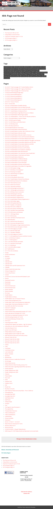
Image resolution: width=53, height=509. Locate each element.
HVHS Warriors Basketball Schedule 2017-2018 (16, 315)
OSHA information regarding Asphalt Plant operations (18, 366)
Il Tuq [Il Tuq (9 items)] (34, 72)
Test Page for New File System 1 (12, 407)
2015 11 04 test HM (10, 103)
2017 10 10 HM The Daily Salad (12, 230)
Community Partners (10, 273)
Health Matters (8, 295)
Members (7, 355)
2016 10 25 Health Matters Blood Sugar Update (16, 114)
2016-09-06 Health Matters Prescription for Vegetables (18, 166)
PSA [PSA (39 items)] (27, 76)
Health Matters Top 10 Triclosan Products (15, 298)
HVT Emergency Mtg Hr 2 (11, 40)
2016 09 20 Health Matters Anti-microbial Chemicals (17, 107)
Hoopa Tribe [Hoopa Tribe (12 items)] (18, 72)
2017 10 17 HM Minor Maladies (12, 232)
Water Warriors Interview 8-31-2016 (13, 423)
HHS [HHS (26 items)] (38, 70)
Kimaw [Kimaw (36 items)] (45, 72)
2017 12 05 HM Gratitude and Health (14, 241)
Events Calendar (9, 289)
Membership (8, 357)
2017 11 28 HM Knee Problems (12, 238)
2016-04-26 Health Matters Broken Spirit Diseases (17, 146)
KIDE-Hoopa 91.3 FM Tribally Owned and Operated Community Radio (21, 431)
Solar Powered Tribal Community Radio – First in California (19, 390)
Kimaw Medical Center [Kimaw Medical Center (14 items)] (8, 74)
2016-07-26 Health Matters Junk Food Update (16, 160)
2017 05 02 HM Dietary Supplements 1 (14, 195)
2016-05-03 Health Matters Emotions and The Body (17, 148)
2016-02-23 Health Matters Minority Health (15, 133)
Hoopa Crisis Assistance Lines (27, 439)
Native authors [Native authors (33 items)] (14, 76)
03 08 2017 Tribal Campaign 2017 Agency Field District (18, 89)
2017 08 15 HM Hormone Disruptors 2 (14, 221)
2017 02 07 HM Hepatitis (11, 175)
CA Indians (7, 258)
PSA (6, 385)
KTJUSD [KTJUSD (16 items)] (15, 74)
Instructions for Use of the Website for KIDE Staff (16, 326)
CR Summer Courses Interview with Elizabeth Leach (17, 276)
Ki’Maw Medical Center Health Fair (13, 331)
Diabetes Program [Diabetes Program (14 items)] (33, 68)
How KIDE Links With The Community (14, 306)
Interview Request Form (11, 328)
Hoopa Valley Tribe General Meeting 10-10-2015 (16, 304)
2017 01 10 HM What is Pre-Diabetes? (14, 170)
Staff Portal (7, 400)
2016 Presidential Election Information (14, 127)
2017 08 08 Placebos (10, 219)
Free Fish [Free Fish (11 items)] (22, 70)
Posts (6, 379)
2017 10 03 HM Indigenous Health (13, 228)
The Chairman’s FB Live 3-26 (12, 33)
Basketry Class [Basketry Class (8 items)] (28, 67)
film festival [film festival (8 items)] (16, 70)
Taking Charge (8, 401)
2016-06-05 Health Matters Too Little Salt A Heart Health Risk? (20, 153)
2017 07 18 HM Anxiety (10, 216)
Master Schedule (9, 354)
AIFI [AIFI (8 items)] (4, 67)
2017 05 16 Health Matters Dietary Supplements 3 (17, 199)
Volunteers (7, 420)
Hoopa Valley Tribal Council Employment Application (17, 302)
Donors (7, 278)
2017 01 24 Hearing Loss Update (13, 171)
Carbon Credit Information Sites (12, 269)
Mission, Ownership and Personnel (10, 449)
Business (7, 256)
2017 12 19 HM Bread (10, 245)
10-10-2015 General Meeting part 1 (13, 94)
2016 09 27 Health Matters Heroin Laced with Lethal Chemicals (20, 109)
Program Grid (8, 381)
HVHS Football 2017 (10, 309)
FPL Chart (7, 293)
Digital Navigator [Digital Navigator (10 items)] (41, 68)
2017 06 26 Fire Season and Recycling (14, 208)
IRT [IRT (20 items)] (42, 72)
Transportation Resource (11, 411)
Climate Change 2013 (10, 271)
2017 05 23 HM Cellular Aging (12, 201)
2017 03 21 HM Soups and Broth (13, 186)
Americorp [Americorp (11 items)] (8, 67)
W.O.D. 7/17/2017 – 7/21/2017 (12, 422)
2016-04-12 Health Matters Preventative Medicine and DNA (19, 144)
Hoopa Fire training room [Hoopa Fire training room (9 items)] (9, 72)
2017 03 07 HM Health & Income (13, 182)
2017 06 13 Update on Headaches (13, 205)
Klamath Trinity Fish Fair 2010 (12, 343)
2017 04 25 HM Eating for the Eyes (13, 194)
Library (6, 344)
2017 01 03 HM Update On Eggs (12, 168)
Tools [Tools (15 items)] (41, 76)
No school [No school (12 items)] (23, 76)
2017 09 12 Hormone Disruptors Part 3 (14, 223)
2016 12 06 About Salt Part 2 (12, 125)
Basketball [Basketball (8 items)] (22, 67)
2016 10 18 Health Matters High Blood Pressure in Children (19, 113)
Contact (7, 274)
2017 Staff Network (9, 249)
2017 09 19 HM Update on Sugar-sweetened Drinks (17, 225)
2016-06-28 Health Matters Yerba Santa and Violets (17, 155)
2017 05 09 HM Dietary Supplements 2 (14, 197)
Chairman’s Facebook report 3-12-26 (14, 36)
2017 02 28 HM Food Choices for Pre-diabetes (16, 181)
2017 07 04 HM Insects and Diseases (14, 212)
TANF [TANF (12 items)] (38, 76)
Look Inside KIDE (9, 352)
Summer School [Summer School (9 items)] (32, 76)
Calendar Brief (8, 262)
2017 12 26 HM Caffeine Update (13, 247)
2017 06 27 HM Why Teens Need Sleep (14, 210)
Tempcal (7, 403)
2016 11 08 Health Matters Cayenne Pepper (15, 118)
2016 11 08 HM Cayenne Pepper (13, 120)
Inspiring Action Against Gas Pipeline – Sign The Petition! (18, 324)
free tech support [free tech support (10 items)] (28, 70)
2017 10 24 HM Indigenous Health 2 (13, 234)
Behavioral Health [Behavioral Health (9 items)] (36, 67)
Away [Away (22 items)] (13, 67)
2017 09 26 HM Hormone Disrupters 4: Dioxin (16, 227)
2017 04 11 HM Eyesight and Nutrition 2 (14, 190)
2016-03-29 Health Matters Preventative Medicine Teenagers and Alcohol (22, 140)
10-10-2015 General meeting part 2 (13, 96)
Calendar (7, 260)
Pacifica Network (9, 368)
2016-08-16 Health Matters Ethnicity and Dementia (17, 164)
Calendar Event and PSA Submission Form (15, 265)
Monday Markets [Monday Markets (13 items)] (40, 74)
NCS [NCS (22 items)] (19, 76)
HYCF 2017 (7, 320)
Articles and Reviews (10, 254)
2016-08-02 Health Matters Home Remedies (16, 162)
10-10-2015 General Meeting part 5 (13, 100)
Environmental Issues (10, 285)
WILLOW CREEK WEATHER (26, 499)
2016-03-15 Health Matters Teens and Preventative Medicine (19, 137)
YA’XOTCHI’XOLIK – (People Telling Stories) (15, 429)
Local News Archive (9, 350)
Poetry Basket (8, 376)
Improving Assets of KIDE (11, 322)
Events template (9, 291)
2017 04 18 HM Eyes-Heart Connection (14, 192)
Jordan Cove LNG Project (11, 330)
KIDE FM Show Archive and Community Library (16, 335)
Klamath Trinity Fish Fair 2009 (12, 341)
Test (6, 405)
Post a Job (7, 377)
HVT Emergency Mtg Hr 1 (11, 38)
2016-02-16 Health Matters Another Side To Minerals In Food (19, 131)
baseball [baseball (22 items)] (17, 67)
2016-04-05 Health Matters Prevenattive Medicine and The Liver (20, 142)
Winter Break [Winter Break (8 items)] (7, 78)
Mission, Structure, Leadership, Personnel (15, 359)
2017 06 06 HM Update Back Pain (13, 203)
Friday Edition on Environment (12, 34)
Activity (7, 252)
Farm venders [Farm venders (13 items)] (7, 70)
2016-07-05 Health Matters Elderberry (14, 157)
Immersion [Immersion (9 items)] (39, 72)
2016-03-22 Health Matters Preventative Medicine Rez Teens (19, 138)
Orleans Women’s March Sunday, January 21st (16, 365)
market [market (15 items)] (34, 74)
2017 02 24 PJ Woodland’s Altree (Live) (14, 177)
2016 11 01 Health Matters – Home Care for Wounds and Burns (20, 116)
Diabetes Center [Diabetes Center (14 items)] (14, 68)
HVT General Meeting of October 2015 (14, 319)
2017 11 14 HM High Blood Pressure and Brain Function (18, 236)
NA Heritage (8, 361)
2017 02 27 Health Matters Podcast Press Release (17, 179)
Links (6, 346)
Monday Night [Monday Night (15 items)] (7, 76)
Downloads (7, 282)
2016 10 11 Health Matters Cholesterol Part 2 (16, 111)
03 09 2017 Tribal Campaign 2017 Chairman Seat (17, 91)
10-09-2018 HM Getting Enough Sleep (14, 92)
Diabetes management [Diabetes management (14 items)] (23, 68)
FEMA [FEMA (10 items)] (12, 70)
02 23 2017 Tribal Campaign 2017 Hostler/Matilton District (19, 87)
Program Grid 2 (8, 383)
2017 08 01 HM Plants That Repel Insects (15, 217)
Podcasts (7, 374)
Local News (8, 348)
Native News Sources (10, 363)
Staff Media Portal (9, 398)
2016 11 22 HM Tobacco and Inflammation (15, 122)
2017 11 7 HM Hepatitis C (11, 240)
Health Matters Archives (11, 297)
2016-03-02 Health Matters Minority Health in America (18, 135)
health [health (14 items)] (34, 70)
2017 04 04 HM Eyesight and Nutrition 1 (14, 188)
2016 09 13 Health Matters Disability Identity (16, 105)
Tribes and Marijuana (10, 412)
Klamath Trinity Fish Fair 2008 (12, 339)
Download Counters (10, 280)
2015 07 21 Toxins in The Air (12, 102)
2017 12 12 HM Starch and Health (13, 243)
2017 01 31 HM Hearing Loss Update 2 (14, 173)
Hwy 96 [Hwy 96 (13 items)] (31, 72)
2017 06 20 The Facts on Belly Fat (13, 206)
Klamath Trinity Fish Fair (11, 337)
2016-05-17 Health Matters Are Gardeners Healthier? (18, 149)
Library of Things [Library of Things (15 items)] (28, 74)
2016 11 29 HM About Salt (11, 124)
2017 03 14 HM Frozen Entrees (12, 184)
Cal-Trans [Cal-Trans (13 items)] (43, 67)
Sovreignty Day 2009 (10, 394)
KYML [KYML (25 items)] (22, 74)
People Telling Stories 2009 (11, 372)
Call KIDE (7, 267)
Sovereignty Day (9, 392)
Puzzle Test (7, 387)
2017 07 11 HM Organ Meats (12, 214)
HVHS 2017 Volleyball (10, 308)
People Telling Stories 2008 (11, 370)
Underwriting (8, 416)
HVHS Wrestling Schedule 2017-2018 (14, 317)
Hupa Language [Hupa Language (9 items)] (25, 72)
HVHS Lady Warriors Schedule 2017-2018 (15, 313)
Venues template (9, 418)
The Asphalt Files (9, 409)
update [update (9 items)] (44, 76)
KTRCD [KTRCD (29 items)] (19, 74)
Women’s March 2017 (10, 425)
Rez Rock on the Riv (9, 388)
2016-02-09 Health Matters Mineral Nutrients (16, 129)
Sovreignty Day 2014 (10, 396)
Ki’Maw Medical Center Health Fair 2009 (14, 333)
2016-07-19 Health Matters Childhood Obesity (16, 159)
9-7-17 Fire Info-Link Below (11, 251)
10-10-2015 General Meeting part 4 (13, 98)
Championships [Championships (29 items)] (7, 68)
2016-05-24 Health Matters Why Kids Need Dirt (16, 151)
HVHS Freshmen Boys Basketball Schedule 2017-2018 (18, 311)
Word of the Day (9, 427)
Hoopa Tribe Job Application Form (13, 300)
